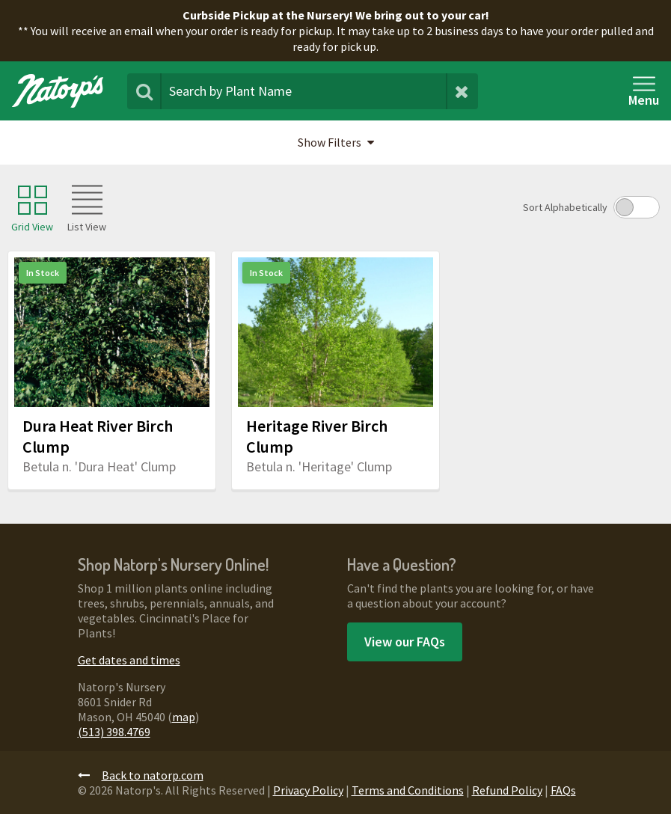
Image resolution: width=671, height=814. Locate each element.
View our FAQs (404, 641)
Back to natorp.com (140, 775)
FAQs (563, 790)
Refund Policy (507, 790)
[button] (335, 142)
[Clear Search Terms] (462, 91)
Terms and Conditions (408, 790)
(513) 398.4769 (114, 731)
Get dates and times (129, 659)
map (183, 716)
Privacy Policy (308, 790)
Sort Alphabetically (565, 207)
